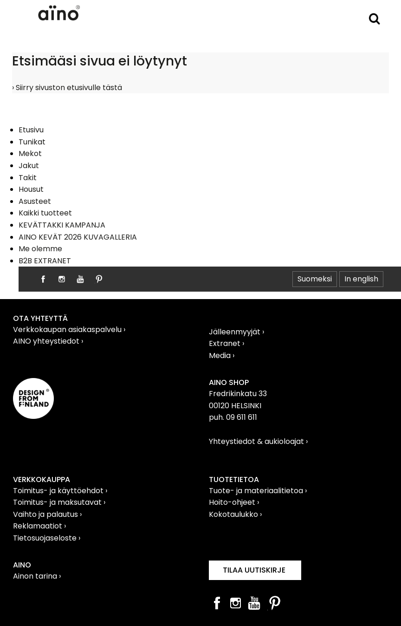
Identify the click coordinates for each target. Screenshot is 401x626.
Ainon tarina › (37, 576)
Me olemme (40, 248)
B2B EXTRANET (45, 260)
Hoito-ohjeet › (234, 502)
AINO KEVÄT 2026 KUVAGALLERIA (78, 237)
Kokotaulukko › (235, 514)
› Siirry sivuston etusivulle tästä (67, 87)
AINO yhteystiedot (47, 341)
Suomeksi (315, 279)
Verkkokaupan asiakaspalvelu (68, 329)
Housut (31, 189)
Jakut (29, 165)
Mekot (30, 153)
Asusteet (35, 201)
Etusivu (31, 129)
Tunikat (32, 142)
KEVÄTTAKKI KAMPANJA (62, 225)
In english (361, 279)
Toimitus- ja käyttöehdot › (60, 490)
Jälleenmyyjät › (236, 331)
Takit (28, 177)
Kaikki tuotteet (45, 213)
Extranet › (226, 343)
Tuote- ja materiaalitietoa (257, 490)
